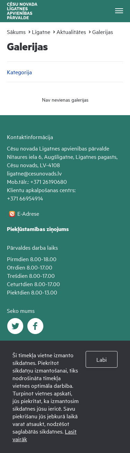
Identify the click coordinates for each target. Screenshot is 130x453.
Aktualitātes (71, 31)
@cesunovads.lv (43, 173)
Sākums (16, 31)
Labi (101, 359)
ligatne (15, 173)
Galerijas (102, 31)
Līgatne (41, 31)
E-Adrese (28, 213)
